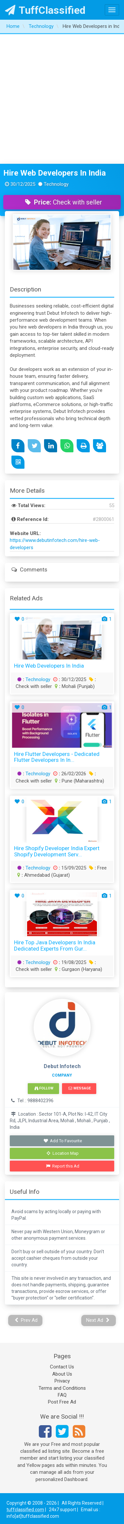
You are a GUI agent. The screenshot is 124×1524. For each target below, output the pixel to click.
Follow (44, 1088)
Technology (37, 679)
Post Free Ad (62, 1402)
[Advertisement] (61, 99)
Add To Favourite (62, 1140)
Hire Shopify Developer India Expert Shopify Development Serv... (57, 851)
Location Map (63, 1153)
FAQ (62, 1395)
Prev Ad (26, 1320)
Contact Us (62, 1367)
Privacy (62, 1381)
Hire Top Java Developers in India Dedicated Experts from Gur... (54, 945)
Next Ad (98, 1320)
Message (79, 1088)
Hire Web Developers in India (54, 173)
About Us (62, 1374)
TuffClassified (45, 10)
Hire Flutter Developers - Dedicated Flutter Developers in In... (57, 757)
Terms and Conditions (62, 1388)
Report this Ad (63, 1166)
